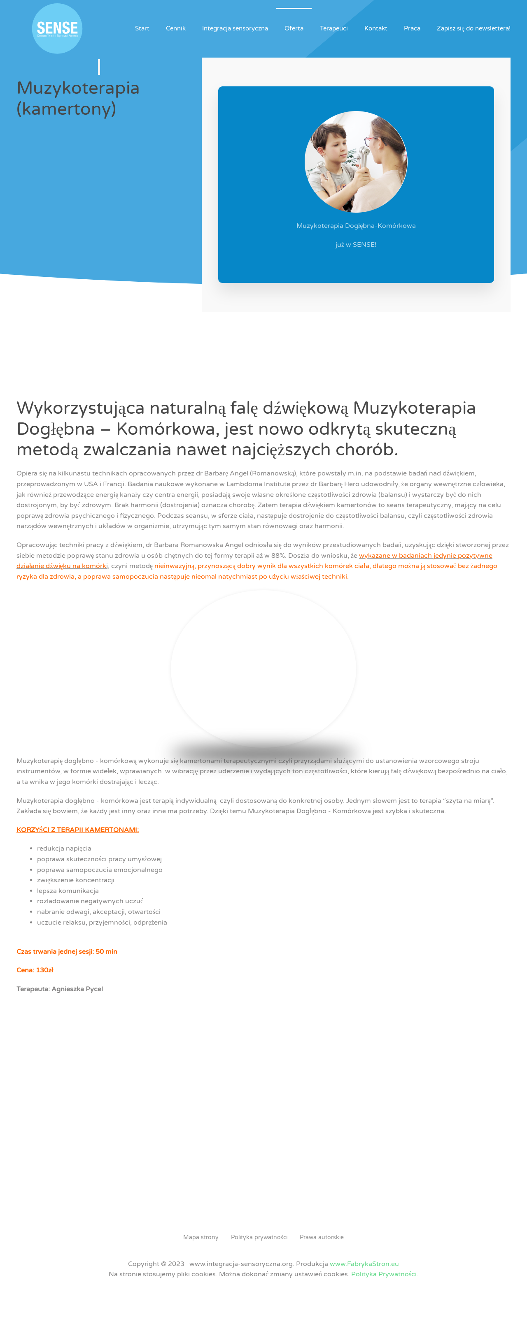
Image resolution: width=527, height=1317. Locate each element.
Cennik (176, 28)
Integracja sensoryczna (235, 28)
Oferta (293, 28)
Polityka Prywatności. (384, 1274)
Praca (412, 28)
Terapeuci (334, 28)
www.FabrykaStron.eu (364, 1264)
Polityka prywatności (259, 1237)
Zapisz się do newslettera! (474, 28)
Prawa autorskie (322, 1237)
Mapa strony (201, 1237)
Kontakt (375, 28)
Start (142, 28)
